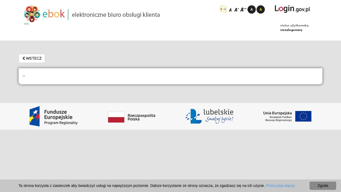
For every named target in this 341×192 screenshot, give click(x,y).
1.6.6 (26, 24)
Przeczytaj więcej (280, 185)
